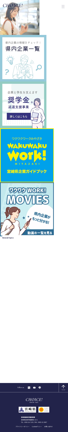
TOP (63, 388)
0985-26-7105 (28, 422)
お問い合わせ (48, 426)
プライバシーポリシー (22, 426)
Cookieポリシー (37, 426)
